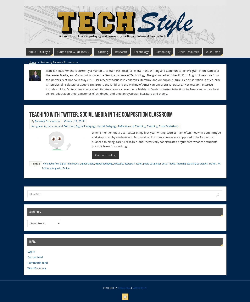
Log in (31, 251)
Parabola (124, 288)
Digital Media (87, 163)
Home (32, 62)
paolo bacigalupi (152, 163)
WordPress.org (36, 268)
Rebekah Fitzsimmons (47, 121)
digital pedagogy (104, 163)
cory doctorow (50, 163)
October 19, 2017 (74, 121)
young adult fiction (59, 168)
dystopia (118, 163)
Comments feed (37, 263)
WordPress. (140, 288)
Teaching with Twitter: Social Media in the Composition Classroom (101, 114)
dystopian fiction (133, 163)
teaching (181, 163)
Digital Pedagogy (86, 126)
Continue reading (105, 155)
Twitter (212, 163)
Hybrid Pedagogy (107, 126)
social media (168, 163)
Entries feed (35, 257)
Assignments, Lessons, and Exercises (53, 126)
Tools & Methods (169, 126)
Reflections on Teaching (132, 126)
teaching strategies (197, 163)
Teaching (152, 126)
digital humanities (69, 163)
